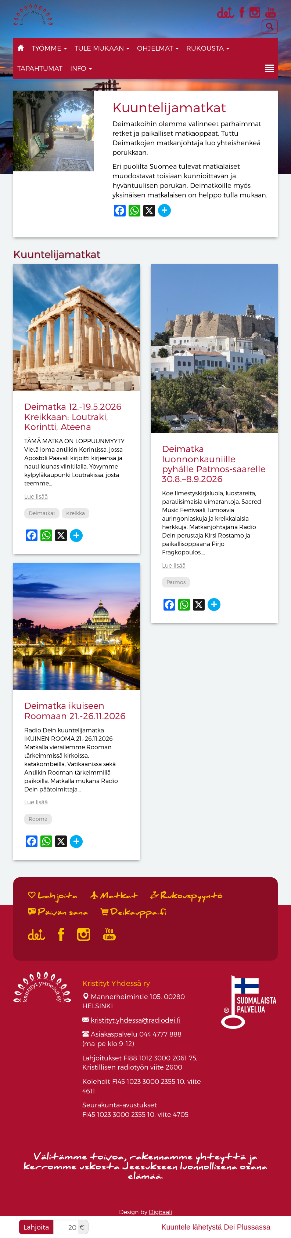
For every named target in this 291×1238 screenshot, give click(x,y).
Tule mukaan (102, 48)
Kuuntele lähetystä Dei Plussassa (215, 1227)
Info (81, 68)
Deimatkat (42, 513)
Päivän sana (58, 912)
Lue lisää (36, 496)
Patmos (176, 582)
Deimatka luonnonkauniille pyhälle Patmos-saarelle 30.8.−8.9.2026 (214, 463)
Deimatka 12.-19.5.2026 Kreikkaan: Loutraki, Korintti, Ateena (73, 416)
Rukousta (207, 48)
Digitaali (160, 1211)
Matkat (114, 895)
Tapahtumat (39, 68)
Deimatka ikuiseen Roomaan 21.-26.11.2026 (75, 710)
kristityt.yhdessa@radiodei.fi (136, 1020)
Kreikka (75, 513)
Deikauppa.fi (133, 912)
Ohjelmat (158, 48)
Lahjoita (36, 1227)
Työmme (49, 48)
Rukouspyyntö (187, 895)
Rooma (38, 819)
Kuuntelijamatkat (169, 107)
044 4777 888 (160, 1034)
